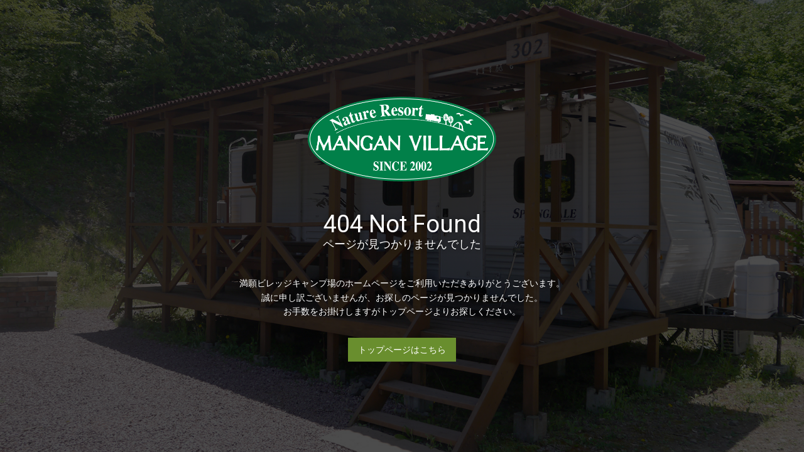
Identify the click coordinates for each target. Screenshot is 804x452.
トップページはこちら (402, 350)
